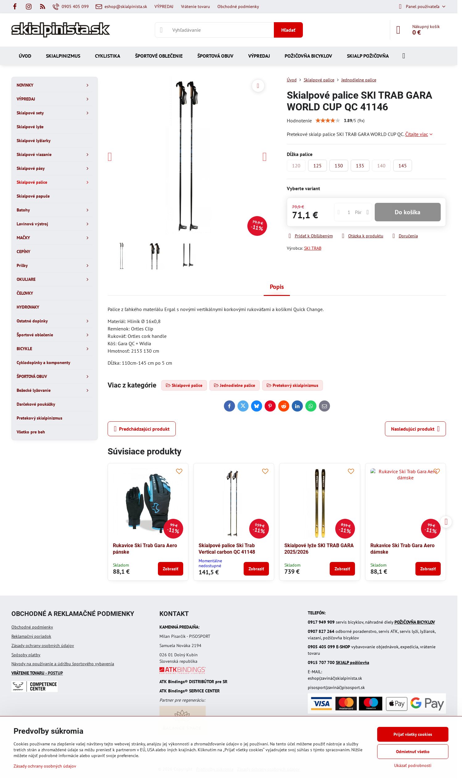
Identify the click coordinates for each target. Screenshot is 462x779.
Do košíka (407, 212)
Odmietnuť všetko (413, 751)
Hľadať (288, 30)
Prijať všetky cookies (413, 734)
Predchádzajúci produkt (142, 429)
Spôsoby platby (25, 655)
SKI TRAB (312, 248)
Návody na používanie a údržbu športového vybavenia (62, 663)
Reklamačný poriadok (31, 636)
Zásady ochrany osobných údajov (42, 645)
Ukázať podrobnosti (412, 765)
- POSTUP (37, 673)
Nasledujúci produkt (415, 429)
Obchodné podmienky (32, 627)
